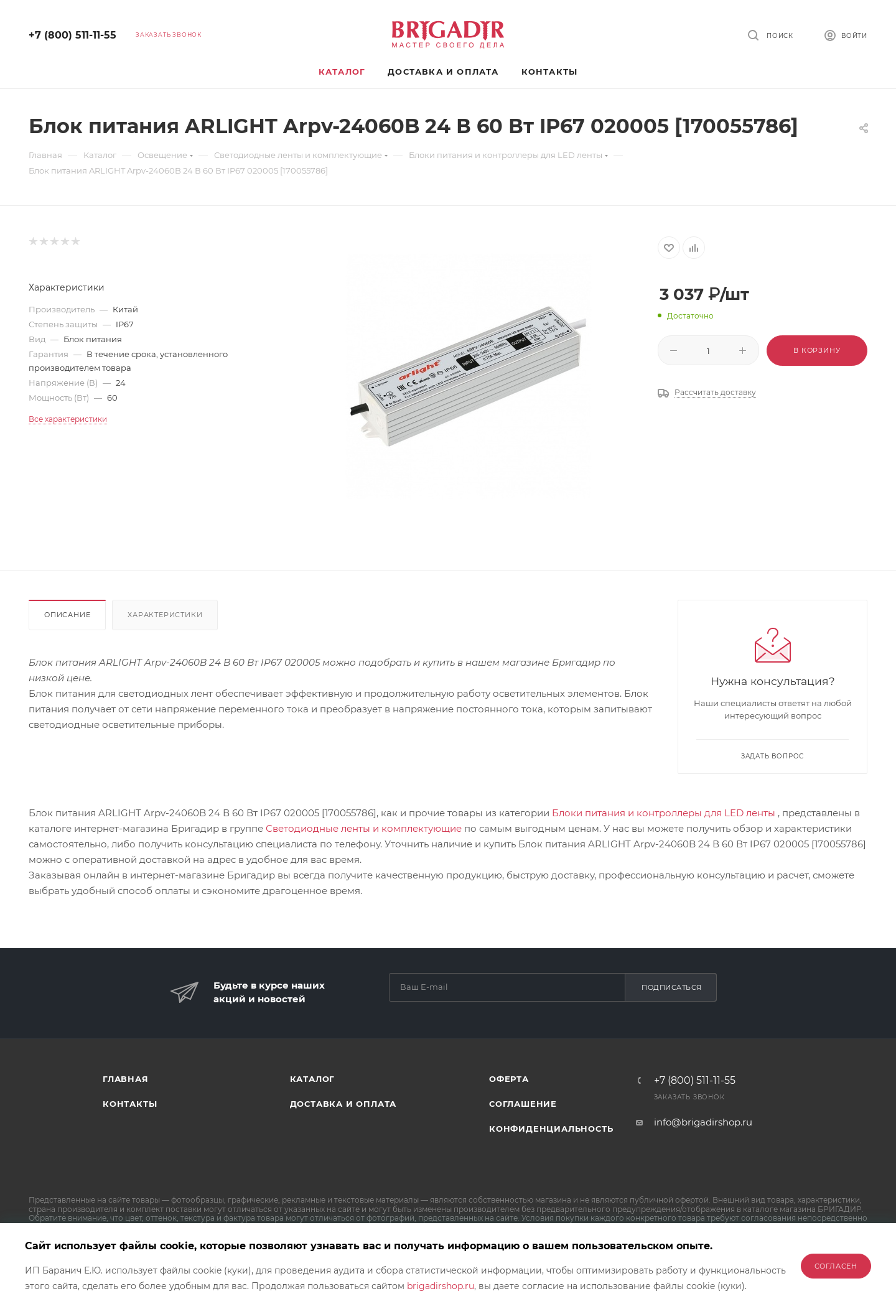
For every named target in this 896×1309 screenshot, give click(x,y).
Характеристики (165, 614)
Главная (126, 1079)
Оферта (509, 1079)
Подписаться (672, 987)
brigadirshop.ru (440, 1286)
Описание (67, 614)
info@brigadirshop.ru (703, 1122)
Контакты (130, 1104)
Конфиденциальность (551, 1129)
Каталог (312, 1079)
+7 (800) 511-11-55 (72, 35)
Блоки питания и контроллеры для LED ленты (663, 813)
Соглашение (523, 1104)
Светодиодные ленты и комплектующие (364, 828)
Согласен (835, 1266)
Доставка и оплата (343, 1104)
